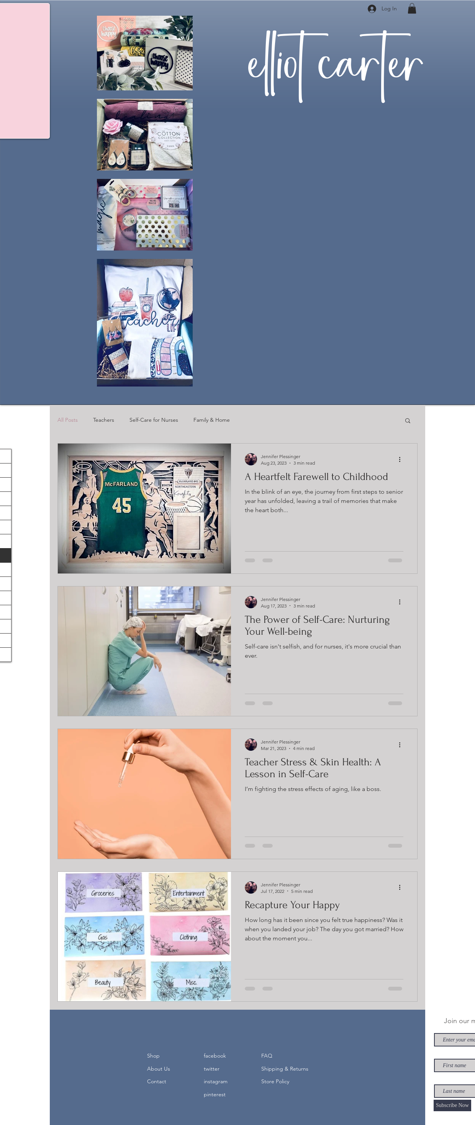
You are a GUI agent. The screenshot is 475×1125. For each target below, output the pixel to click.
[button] (412, 8)
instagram (216, 1081)
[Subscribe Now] (452, 1105)
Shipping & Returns (284, 1068)
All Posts (67, 419)
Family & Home (211, 419)
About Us (158, 1068)
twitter (211, 1068)
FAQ (266, 1055)
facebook (215, 1055)
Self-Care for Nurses (153, 419)
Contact (156, 1081)
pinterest (215, 1094)
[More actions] (402, 459)
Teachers (103, 419)
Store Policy (275, 1081)
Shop (153, 1055)
